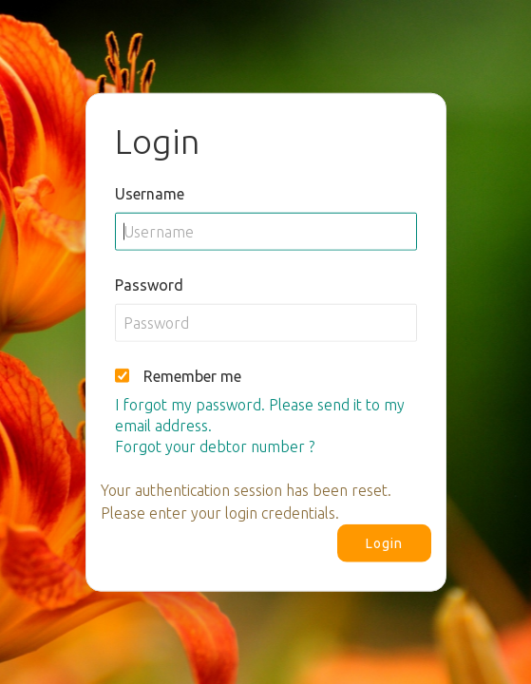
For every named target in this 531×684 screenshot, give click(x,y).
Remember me (192, 375)
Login (384, 542)
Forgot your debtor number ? (214, 445)
